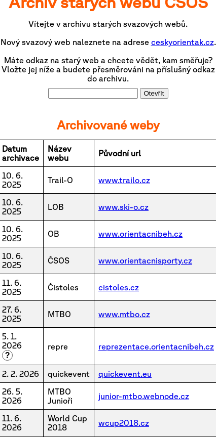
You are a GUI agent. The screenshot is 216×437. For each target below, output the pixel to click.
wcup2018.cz (123, 422)
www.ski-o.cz (123, 206)
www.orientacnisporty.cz (145, 260)
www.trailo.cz (124, 180)
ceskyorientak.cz (182, 42)
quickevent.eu (125, 373)
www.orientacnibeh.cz (140, 233)
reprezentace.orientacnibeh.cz (156, 346)
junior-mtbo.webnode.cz (143, 396)
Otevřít (154, 93)
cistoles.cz (118, 287)
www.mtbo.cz (124, 314)
